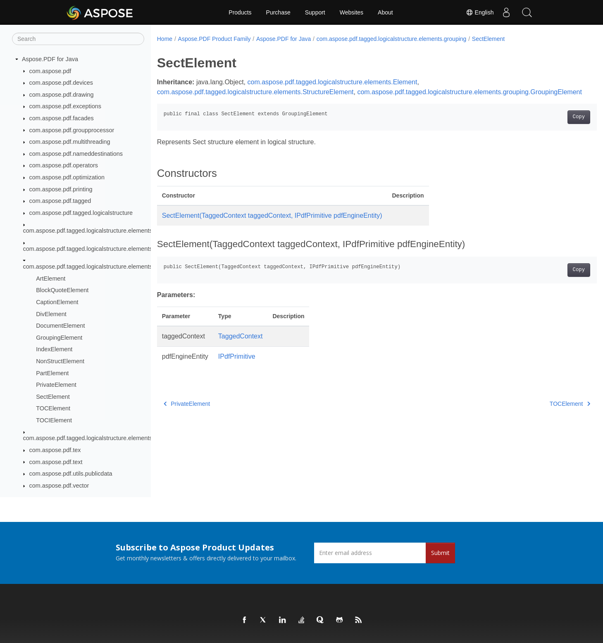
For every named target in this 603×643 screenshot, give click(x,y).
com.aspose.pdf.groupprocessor (71, 130)
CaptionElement (57, 302)
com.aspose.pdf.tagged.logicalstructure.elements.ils (91, 438)
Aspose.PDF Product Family (214, 39)
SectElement (53, 396)
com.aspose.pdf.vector (59, 485)
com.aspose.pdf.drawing (61, 94)
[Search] (78, 39)
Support (315, 12)
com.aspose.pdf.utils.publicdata (70, 473)
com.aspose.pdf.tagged (60, 201)
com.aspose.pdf (50, 71)
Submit (440, 553)
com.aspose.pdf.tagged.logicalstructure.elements (88, 230)
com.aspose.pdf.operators (63, 165)
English (480, 12)
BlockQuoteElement (62, 290)
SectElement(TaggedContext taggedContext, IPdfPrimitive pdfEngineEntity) (272, 225)
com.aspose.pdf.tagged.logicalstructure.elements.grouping (100, 266)
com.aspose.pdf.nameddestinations (76, 153)
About (385, 12)
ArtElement (50, 278)
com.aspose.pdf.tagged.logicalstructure (81, 213)
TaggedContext (240, 346)
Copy (548, 127)
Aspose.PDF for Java (50, 59)
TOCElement (53, 408)
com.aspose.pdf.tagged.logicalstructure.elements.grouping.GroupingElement (269, 101)
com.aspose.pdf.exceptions (65, 106)
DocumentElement (60, 325)
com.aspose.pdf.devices (61, 82)
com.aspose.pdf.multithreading (69, 141)
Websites (351, 12)
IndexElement (54, 349)
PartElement (52, 373)
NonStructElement (60, 361)
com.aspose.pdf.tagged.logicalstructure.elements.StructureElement (255, 91)
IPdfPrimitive (236, 366)
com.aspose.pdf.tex (55, 450)
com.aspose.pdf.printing (61, 189)
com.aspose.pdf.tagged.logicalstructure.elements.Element (332, 82)
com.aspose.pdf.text (56, 462)
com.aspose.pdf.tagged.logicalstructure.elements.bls (92, 248)
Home (164, 39)
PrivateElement (56, 384)
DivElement (51, 314)
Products (240, 12)
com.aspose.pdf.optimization (67, 177)
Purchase (278, 12)
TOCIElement (54, 420)
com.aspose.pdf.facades (61, 118)
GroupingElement (59, 337)
